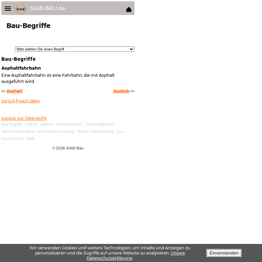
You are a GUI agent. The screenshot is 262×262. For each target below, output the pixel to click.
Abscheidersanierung (55, 131)
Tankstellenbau (69, 124)
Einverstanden (223, 253)
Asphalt (14, 91)
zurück (8, 101)
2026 (60, 148)
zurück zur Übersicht (23, 118)
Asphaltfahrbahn (21, 68)
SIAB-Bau (75, 148)
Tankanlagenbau (99, 124)
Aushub (121, 91)
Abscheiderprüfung (17, 131)
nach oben (29, 101)
